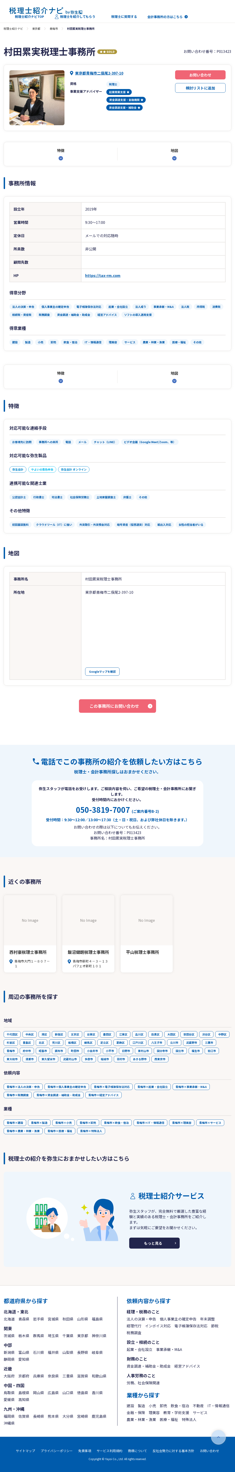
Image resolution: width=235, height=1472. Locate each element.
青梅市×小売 (63, 1123)
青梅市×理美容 (181, 1123)
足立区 (104, 1042)
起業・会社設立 (139, 1349)
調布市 (59, 1051)
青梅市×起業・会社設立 (152, 1087)
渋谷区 (206, 1034)
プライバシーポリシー (57, 1450)
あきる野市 (140, 1059)
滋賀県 (82, 1376)
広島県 (53, 1392)
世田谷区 (188, 1034)
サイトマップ (25, 1450)
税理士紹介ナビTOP (26, 16)
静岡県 (9, 1359)
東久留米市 (48, 1059)
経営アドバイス (187, 1366)
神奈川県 (99, 1335)
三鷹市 (209, 1042)
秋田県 (67, 1319)
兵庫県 (38, 1376)
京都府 (23, 1376)
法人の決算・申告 (141, 1319)
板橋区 (72, 1042)
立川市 (174, 1042)
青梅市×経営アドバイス (103, 1095)
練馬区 (88, 1042)
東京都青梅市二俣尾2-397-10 (99, 73)
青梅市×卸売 (88, 1123)
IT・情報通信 (218, 1405)
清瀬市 (29, 1059)
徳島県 (82, 1392)
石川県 (38, 1352)
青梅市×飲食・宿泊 (116, 1123)
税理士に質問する (121, 16)
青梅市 (54, 28)
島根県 (23, 1392)
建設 (130, 1405)
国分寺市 (162, 1051)
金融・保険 (136, 1412)
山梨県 (67, 1352)
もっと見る (153, 1243)
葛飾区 (120, 1042)
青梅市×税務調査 (18, 1095)
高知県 (23, 1399)
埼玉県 (53, 1335)
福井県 (53, 1352)
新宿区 (59, 1034)
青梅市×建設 (15, 1123)
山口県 (67, 1392)
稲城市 (105, 1059)
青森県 (23, 1319)
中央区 (29, 1034)
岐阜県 (97, 1352)
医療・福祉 (169, 1419)
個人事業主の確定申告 (178, 1319)
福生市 (196, 1051)
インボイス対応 (158, 1325)
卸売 (163, 1405)
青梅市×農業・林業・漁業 (23, 1131)
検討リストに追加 (200, 88)
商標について (137, 1450)
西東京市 (159, 1059)
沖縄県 (9, 1423)
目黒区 (155, 1034)
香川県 (97, 1392)
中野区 (222, 1034)
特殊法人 (189, 1419)
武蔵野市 (191, 1042)
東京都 (36, 28)
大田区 (171, 1034)
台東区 (91, 1034)
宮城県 (53, 1319)
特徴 (60, 150)
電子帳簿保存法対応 (190, 1325)
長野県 (82, 1352)
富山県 (23, 1352)
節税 (214, 1325)
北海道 (9, 1319)
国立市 (180, 1051)
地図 (174, 150)
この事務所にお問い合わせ (114, 706)
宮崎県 (82, 1416)
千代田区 (12, 1034)
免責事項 (84, 1450)
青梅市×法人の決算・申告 (23, 1087)
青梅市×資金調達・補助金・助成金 (58, 1095)
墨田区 (107, 1034)
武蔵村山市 (70, 1059)
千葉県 (67, 1335)
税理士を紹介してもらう (74, 16)
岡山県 (38, 1392)
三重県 (67, 1376)
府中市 (27, 1051)
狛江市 (212, 1051)
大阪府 (9, 1376)
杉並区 (11, 1042)
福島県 (97, 1319)
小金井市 (92, 1051)
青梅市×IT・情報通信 (150, 1123)
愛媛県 (9, 1399)
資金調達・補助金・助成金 (149, 1366)
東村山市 (143, 1051)
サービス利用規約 (109, 1450)
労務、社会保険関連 (143, 1382)
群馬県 (38, 1335)
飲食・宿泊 (180, 1405)
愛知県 (23, 1359)
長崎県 (38, 1416)
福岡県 (9, 1416)
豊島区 (27, 1042)
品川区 (139, 1034)
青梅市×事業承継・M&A (191, 1087)
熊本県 (53, 1416)
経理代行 (134, 1325)
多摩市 (89, 1059)
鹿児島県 (99, 1416)
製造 (141, 1405)
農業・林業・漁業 (141, 1419)
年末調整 (207, 1319)
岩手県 (38, 1319)
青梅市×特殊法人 (91, 1131)
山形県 (82, 1319)
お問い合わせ (200, 75)
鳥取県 (9, 1392)
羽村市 (121, 1059)
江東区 (123, 1034)
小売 (152, 1405)
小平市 (110, 1051)
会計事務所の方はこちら (165, 17)
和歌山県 (99, 1376)
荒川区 (56, 1042)
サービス (200, 1412)
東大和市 (12, 1059)
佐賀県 (23, 1416)
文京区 (75, 1034)
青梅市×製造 (39, 1123)
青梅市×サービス (210, 1123)
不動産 (198, 1405)
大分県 (67, 1416)
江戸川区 (137, 1042)
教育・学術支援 (176, 1412)
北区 (41, 1042)
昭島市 (43, 1051)
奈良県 (53, 1376)
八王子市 (156, 1042)
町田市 (75, 1051)
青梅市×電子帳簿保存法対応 (112, 1087)
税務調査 (134, 1332)
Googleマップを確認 (102, 671)
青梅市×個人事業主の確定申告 (67, 1087)
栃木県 (23, 1335)
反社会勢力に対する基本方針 (173, 1450)
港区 (44, 1034)
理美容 (154, 1412)
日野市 (126, 1051)
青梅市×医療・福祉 (60, 1131)
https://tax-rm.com (102, 275)
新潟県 (9, 1352)
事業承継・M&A (169, 1349)
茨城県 (9, 1335)
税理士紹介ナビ (13, 28)
